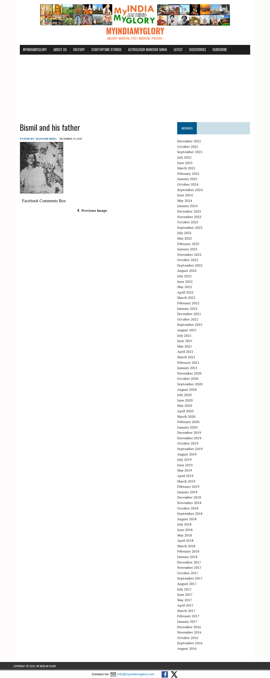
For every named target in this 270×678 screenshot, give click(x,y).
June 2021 (187, 341)
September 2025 (192, 152)
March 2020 (189, 417)
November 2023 (192, 217)
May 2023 (187, 239)
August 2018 (189, 519)
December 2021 (191, 314)
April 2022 (188, 293)
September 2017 (192, 579)
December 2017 (191, 562)
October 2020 (190, 379)
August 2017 (189, 584)
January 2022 (190, 309)
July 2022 (187, 276)
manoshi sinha (39, 139)
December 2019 (191, 433)
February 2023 (191, 244)
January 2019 (190, 492)
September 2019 (192, 449)
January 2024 (190, 206)
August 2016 (189, 649)
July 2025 (187, 158)
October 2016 (190, 638)
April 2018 (188, 541)
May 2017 (187, 600)
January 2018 (190, 557)
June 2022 (187, 282)
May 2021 (187, 347)
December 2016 (191, 627)
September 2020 (192, 384)
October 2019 (190, 444)
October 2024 (190, 185)
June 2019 (187, 465)
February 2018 (191, 552)
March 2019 (189, 482)
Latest (171, 50)
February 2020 (191, 422)
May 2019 (187, 471)
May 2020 (187, 406)
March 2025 (189, 168)
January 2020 (190, 428)
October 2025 (190, 147)
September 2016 (192, 643)
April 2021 (188, 352)
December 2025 (191, 141)
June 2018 (187, 530)
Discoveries (191, 50)
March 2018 (189, 546)
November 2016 (192, 633)
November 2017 (192, 568)
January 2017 (190, 622)
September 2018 (192, 514)
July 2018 (187, 525)
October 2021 (190, 320)
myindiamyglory (28, 50)
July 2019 (187, 460)
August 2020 (189, 390)
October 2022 (190, 260)
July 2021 (187, 336)
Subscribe (213, 50)
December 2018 (191, 498)
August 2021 (189, 330)
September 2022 (192, 266)
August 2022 (189, 271)
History (72, 50)
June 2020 (187, 401)
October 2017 (190, 573)
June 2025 (187, 163)
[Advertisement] (135, 86)
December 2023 (191, 212)
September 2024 (192, 190)
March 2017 (189, 611)
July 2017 (187, 589)
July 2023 (187, 233)
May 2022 (187, 287)
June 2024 (187, 195)
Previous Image (90, 211)
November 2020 (192, 374)
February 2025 (191, 174)
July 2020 (187, 395)
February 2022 (191, 303)
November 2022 (192, 255)
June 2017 (187, 595)
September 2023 (192, 228)
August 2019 (189, 455)
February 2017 (191, 616)
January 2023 (190, 249)
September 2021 (192, 325)
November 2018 (192, 503)
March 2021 (189, 357)
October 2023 (190, 222)
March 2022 (189, 298)
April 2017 (188, 606)
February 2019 (191, 487)
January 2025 (190, 179)
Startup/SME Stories (100, 50)
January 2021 (190, 368)
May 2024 (187, 201)
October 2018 (190, 509)
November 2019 (192, 438)
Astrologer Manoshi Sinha (141, 50)
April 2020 (188, 411)
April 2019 (188, 476)
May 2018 (187, 536)
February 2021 (191, 363)
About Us (53, 50)
